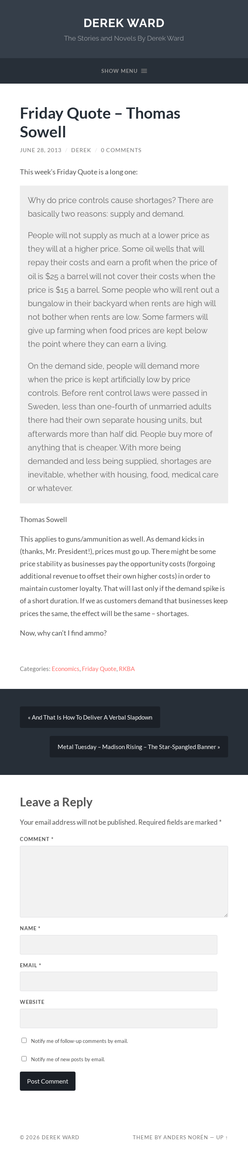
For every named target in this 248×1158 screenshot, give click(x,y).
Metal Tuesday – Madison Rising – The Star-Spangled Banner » (139, 746)
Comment (37, 839)
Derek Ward (124, 23)
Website (32, 1002)
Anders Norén (185, 1137)
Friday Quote (99, 668)
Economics (65, 668)
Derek (81, 150)
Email (30, 965)
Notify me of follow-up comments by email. (79, 1041)
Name (30, 928)
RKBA (127, 668)
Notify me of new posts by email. (68, 1059)
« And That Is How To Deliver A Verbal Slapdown (90, 717)
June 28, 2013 (41, 150)
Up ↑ (222, 1137)
